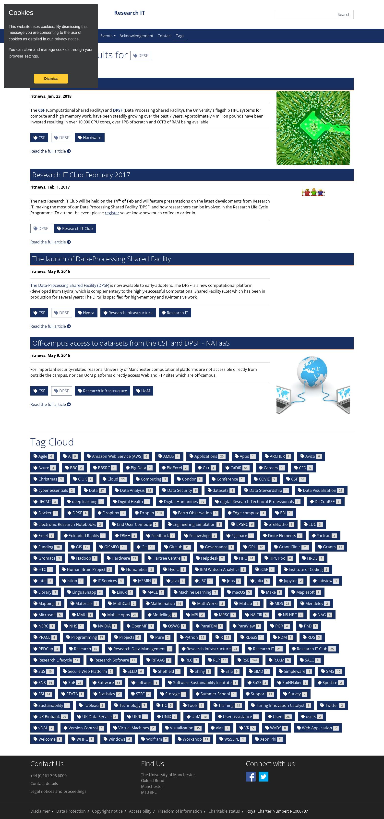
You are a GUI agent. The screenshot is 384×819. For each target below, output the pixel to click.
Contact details (44, 783)
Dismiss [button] (51, 79)
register (112, 213)
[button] (9, 67)
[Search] (315, 14)
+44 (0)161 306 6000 (48, 775)
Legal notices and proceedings (58, 791)
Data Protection (71, 811)
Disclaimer (40, 811)
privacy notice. (67, 39)
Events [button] (106, 35)
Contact (164, 35)
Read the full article (50, 151)
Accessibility (140, 811)
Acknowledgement (137, 35)
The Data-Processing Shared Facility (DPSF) (69, 285)
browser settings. (24, 56)
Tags (181, 35)
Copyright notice (107, 811)
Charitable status (224, 811)
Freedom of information (180, 811)
